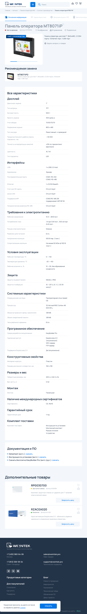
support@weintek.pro (53, 562)
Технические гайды (51, 591)
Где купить (10, 591)
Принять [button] (48, 606)
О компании (11, 587)
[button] (32, 4)
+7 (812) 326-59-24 (15, 562)
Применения (48, 588)
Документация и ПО (61, 17)
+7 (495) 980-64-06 (15, 554)
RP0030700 (39, 485)
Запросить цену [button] (68, 500)
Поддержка (11, 594)
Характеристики (40, 17)
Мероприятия (49, 584)
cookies (22, 608)
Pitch (78, 611)
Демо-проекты (49, 597)
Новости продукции (51, 581)
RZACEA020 (39, 509)
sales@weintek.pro (52, 554)
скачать (29, 454)
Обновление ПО (49, 594)
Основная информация (17, 17)
